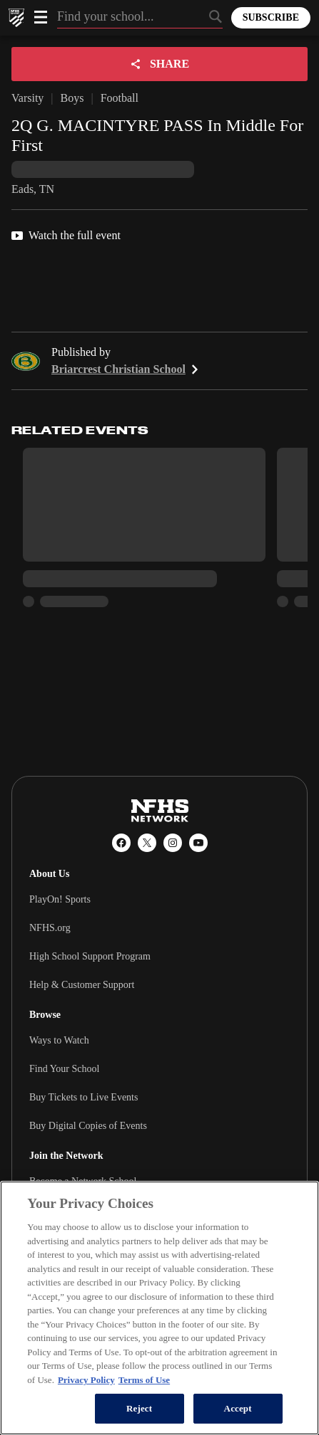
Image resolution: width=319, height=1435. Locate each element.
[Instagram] (172, 843)
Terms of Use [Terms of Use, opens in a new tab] (144, 1379)
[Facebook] (121, 843)
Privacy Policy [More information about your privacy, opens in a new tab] (86, 1379)
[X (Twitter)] (147, 843)
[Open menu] (40, 17)
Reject (139, 1408)
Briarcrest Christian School (127, 369)
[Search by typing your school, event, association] (140, 17)
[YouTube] (198, 843)
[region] (159, 1308)
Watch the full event (66, 235)
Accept (238, 1408)
